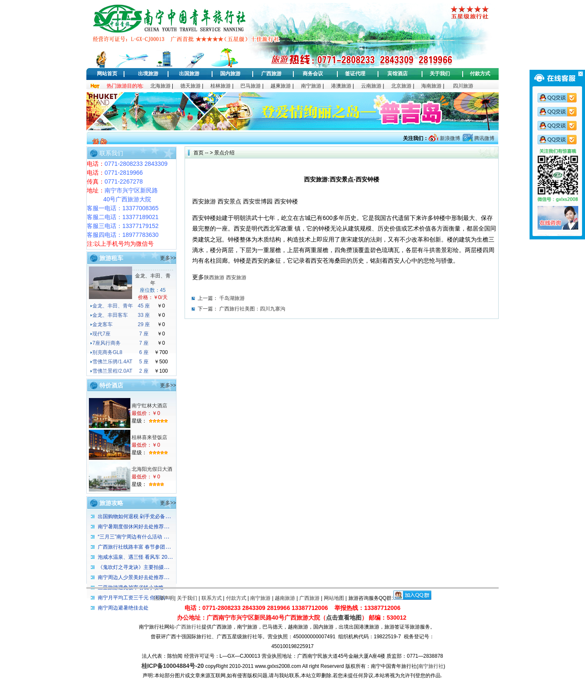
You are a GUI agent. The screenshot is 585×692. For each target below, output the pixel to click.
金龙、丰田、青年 (112, 306)
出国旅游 (189, 74)
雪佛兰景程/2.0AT (112, 371)
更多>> (168, 258)
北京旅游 (401, 86)
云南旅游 (371, 86)
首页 (198, 153)
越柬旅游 (280, 86)
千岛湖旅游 (232, 298)
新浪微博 (449, 138)
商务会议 (313, 74)
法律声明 (164, 598)
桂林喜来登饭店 (149, 437)
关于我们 (440, 74)
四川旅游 (463, 86)
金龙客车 (102, 324)
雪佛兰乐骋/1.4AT (112, 362)
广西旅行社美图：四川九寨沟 (252, 309)
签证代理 (355, 74)
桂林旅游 (220, 86)
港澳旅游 (341, 86)
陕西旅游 (214, 277)
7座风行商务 (106, 343)
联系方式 (211, 598)
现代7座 (101, 334)
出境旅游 (148, 74)
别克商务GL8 (107, 352)
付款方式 (480, 74)
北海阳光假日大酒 (152, 469)
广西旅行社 (188, 627)
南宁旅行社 (431, 666)
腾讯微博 (483, 138)
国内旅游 (230, 74)
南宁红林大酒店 (149, 406)
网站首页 (107, 74)
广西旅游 (271, 74)
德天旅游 (190, 86)
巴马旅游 (250, 86)
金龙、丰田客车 (110, 315)
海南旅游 (431, 86)
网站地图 (334, 598)
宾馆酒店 (397, 74)
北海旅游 (160, 86)
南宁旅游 (311, 86)
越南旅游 (285, 598)
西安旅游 (236, 277)
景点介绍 (224, 153)
